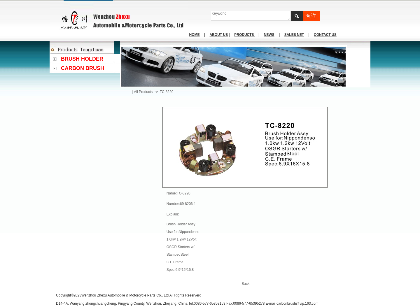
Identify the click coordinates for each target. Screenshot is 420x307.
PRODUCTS (244, 35)
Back (246, 284)
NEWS (269, 35)
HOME (194, 35)
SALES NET (294, 35)
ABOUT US (219, 35)
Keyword (251, 16)
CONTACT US (325, 35)
